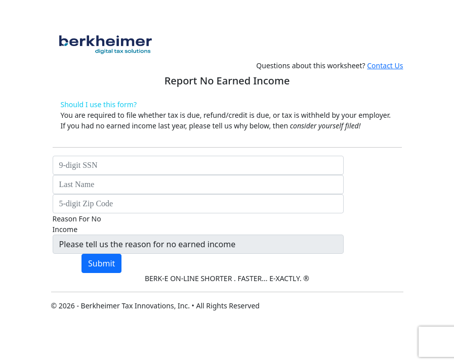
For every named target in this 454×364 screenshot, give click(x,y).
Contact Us (385, 65)
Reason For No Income (77, 224)
